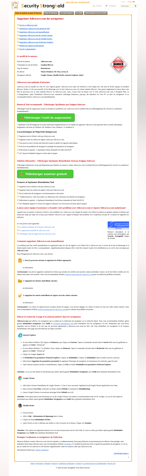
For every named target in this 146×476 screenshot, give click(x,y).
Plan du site (111, 463)
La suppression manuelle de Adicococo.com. (34, 230)
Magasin (47, 463)
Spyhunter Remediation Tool (63, 324)
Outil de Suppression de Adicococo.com (79, 274)
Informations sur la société (95, 13)
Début (33, 463)
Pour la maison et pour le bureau (28, 13)
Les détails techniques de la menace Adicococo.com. (37, 227)
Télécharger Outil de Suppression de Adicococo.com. (37, 234)
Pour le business (51, 13)
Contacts (79, 463)
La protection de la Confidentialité (94, 463)
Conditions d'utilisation (66, 463)
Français (131, 2)
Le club (79, 13)
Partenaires (39, 463)
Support (54, 463)
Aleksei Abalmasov (42, 450)
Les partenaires (67, 13)
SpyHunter (68, 444)
